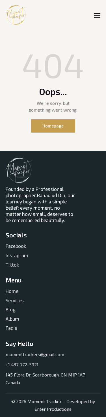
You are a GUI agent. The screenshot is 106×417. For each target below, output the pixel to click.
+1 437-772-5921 (22, 364)
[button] (97, 15)
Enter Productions (53, 409)
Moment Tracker (44, 401)
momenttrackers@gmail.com (35, 354)
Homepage (53, 125)
